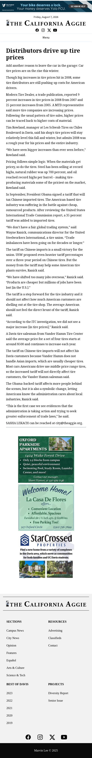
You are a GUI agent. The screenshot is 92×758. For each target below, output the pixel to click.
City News (13, 638)
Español (11, 660)
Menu (46, 38)
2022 (10, 700)
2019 (10, 722)
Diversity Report (58, 693)
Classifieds (54, 638)
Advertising (55, 630)
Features (12, 652)
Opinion (11, 645)
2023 (10, 693)
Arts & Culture (15, 667)
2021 (10, 708)
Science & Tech (16, 675)
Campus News (15, 630)
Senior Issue (55, 700)
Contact (53, 645)
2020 (10, 715)
